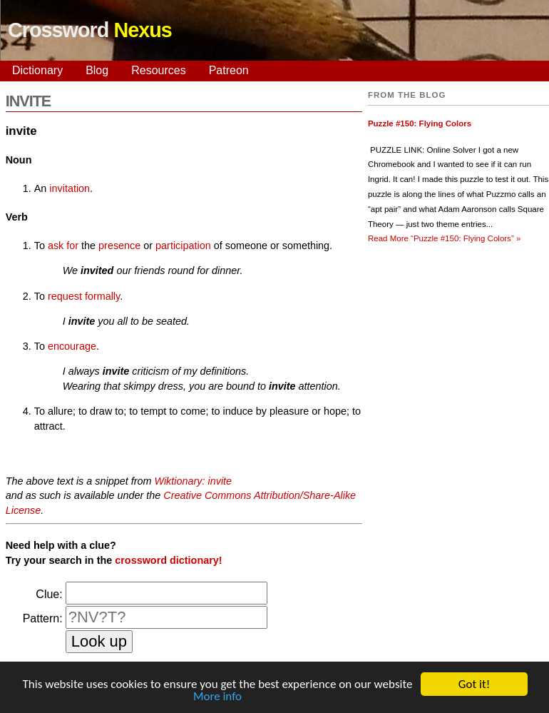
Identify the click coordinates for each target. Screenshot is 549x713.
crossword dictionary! (168, 560)
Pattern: (43, 618)
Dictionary (37, 70)
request (65, 296)
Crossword (90, 30)
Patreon (229, 70)
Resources (158, 70)
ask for (63, 245)
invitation (69, 188)
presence (119, 245)
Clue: (49, 594)
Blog (97, 70)
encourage (72, 346)
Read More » (444, 238)
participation (183, 245)
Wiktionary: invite (193, 481)
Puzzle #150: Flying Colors (419, 123)
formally (102, 296)
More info (217, 696)
